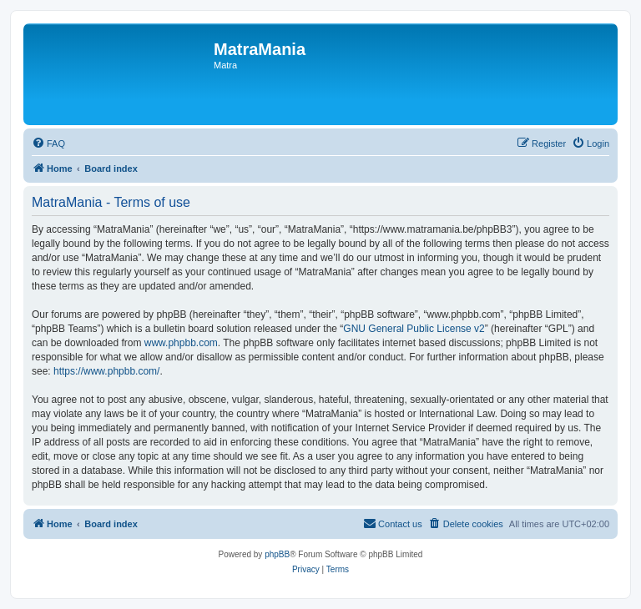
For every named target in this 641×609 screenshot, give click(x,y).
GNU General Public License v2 (413, 329)
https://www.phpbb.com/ (106, 371)
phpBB (277, 554)
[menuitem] (48, 143)
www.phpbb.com (181, 343)
